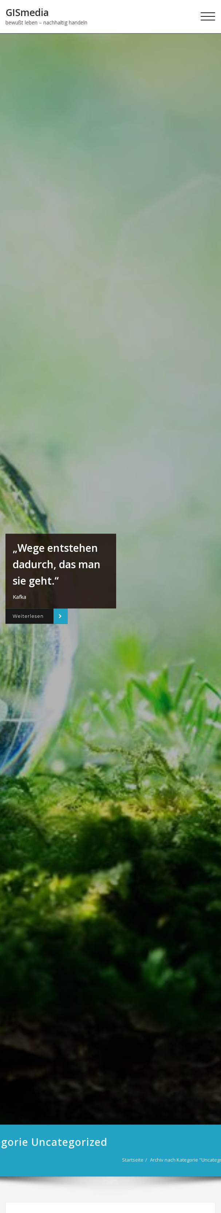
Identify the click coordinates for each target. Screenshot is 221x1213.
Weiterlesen (28, 616)
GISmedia (27, 12)
